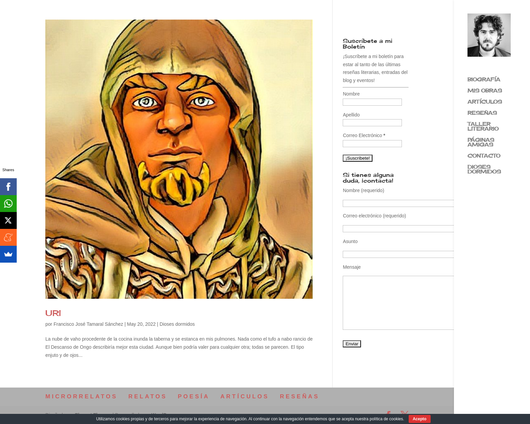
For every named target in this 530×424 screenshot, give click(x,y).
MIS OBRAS (484, 91)
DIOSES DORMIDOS (484, 170)
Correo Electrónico (364, 135)
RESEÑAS (482, 113)
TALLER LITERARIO (483, 127)
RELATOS (147, 396)
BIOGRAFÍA (483, 80)
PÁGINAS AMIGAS (480, 143)
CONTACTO (483, 156)
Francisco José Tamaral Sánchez (88, 324)
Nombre (351, 94)
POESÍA (194, 396)
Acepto (420, 419)
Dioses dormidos (177, 324)
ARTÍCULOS (484, 102)
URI (53, 313)
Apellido (351, 114)
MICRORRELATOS (81, 396)
